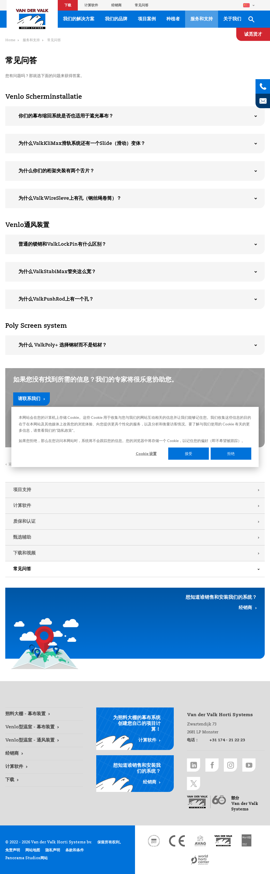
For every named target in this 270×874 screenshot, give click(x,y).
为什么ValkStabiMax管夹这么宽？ (57, 271)
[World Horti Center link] (200, 859)
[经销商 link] (44, 753)
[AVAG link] (200, 840)
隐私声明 (52, 850)
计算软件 (91, 5)
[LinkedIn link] (193, 765)
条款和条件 (74, 850)
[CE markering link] (176, 840)
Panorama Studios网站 (26, 858)
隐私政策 (64, 430)
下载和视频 (24, 553)
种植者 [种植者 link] (173, 19)
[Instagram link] (230, 765)
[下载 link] (44, 780)
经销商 (116, 5)
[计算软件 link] (44, 766)
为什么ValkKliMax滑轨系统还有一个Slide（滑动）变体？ (81, 143)
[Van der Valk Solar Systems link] (223, 840)
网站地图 (32, 850)
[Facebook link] (212, 765)
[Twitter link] (193, 783)
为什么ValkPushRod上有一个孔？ (56, 299)
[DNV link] (153, 840)
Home (10, 40)
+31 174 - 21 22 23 (227, 740)
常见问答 (141, 5)
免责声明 (12, 850)
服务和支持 (31, 40)
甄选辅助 (22, 537)
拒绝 (231, 453)
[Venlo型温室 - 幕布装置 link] (44, 727)
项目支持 (22, 490)
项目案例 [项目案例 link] (147, 19)
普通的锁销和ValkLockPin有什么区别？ (62, 244)
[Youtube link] (248, 765)
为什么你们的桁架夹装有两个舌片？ (56, 171)
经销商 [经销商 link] (245, 608)
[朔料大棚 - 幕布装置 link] (44, 714)
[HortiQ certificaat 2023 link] (246, 840)
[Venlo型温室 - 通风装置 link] (44, 740)
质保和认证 (24, 521)
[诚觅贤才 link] (253, 34)
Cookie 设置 (146, 453)
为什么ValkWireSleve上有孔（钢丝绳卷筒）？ (69, 198)
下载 (67, 5)
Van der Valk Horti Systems (32, 19)
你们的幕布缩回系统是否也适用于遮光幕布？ (65, 116)
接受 (188, 453)
